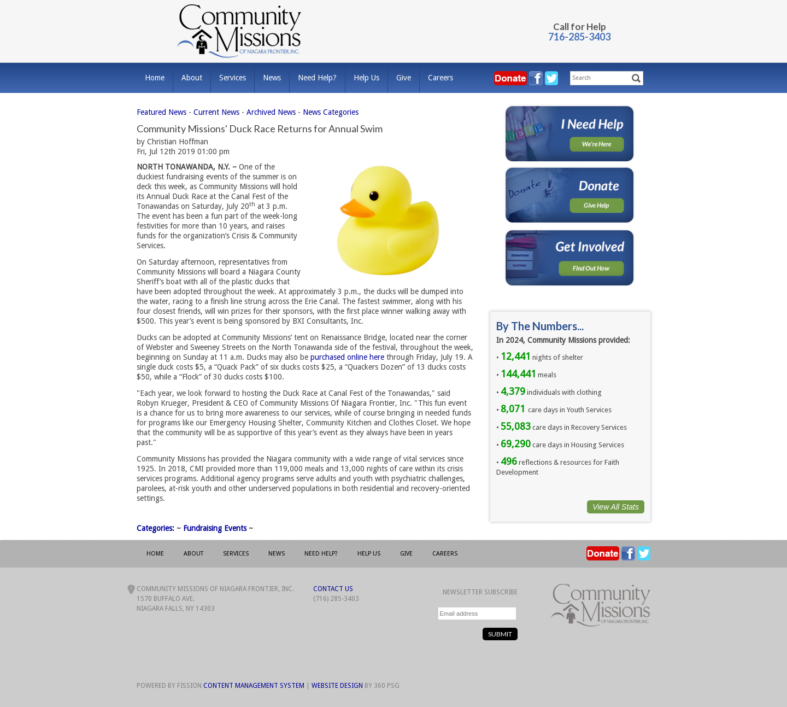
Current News (216, 112)
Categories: (155, 528)
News (272, 77)
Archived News (271, 112)
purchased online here (347, 357)
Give (403, 77)
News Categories (331, 112)
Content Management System (253, 686)
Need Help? (317, 77)
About (191, 77)
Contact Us (333, 589)
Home (155, 77)
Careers (440, 77)
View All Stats (615, 507)
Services (232, 77)
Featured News (161, 112)
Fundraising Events (214, 528)
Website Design (337, 686)
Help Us (366, 77)
